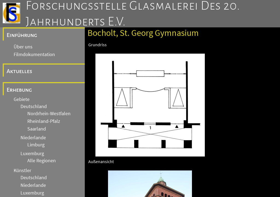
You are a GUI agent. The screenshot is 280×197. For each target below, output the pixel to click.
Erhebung (19, 90)
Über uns (23, 47)
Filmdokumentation (34, 54)
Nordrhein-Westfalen (49, 114)
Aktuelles (19, 71)
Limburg (36, 145)
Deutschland (34, 106)
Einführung (22, 35)
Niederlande (33, 138)
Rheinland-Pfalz (43, 121)
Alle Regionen (41, 161)
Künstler (22, 170)
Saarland (36, 129)
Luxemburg (32, 153)
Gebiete (22, 99)
